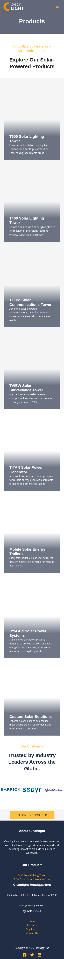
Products (32, 925)
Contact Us (32, 933)
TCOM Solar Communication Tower (32, 879)
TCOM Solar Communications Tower (30, 302)
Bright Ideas (32, 929)
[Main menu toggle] (57, 6)
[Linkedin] (39, 955)
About (32, 921)
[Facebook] (25, 955)
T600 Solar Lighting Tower (32, 875)
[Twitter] (32, 955)
